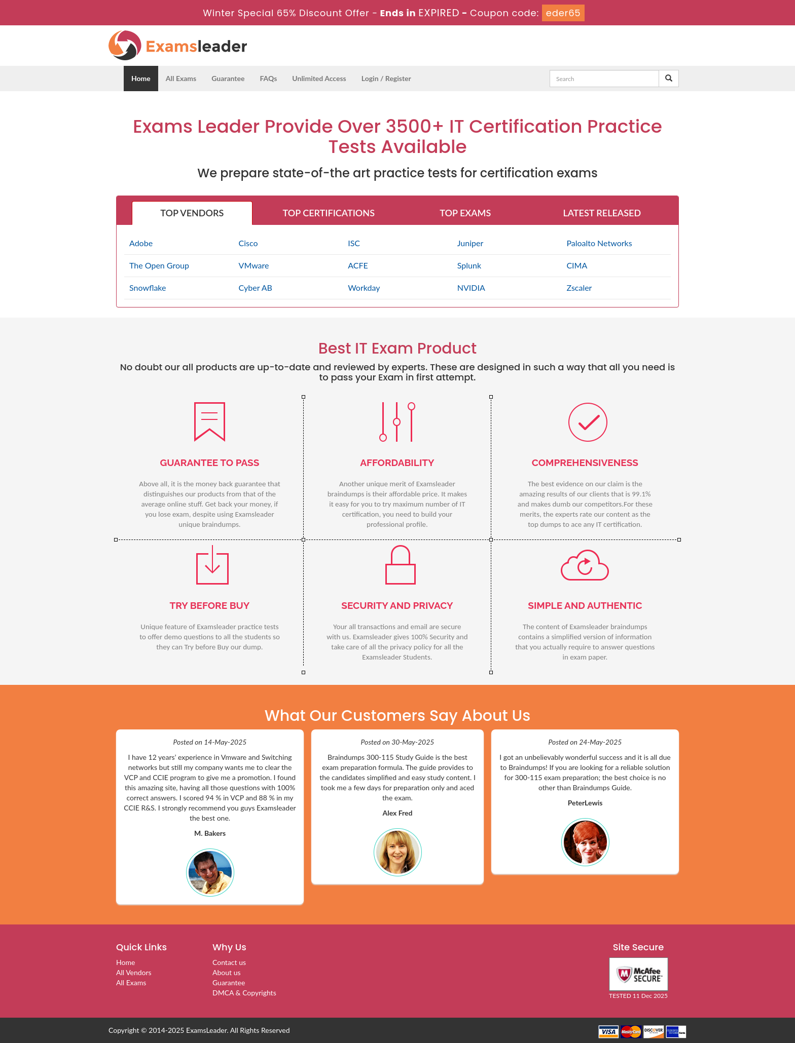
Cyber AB (255, 287)
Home (141, 78)
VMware (254, 265)
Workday (364, 287)
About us (226, 972)
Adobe (141, 243)
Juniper (470, 243)
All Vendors (134, 972)
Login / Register (386, 78)
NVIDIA (471, 287)
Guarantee (227, 78)
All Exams (181, 78)
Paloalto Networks (599, 243)
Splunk (469, 265)
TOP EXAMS (465, 212)
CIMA (576, 265)
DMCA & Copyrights (244, 992)
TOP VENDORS (192, 212)
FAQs (268, 78)
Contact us (229, 962)
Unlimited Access (319, 78)
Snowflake (147, 287)
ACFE (358, 265)
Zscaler (579, 287)
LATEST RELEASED (602, 212)
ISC (354, 243)
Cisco (248, 243)
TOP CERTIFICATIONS (329, 212)
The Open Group (159, 265)
